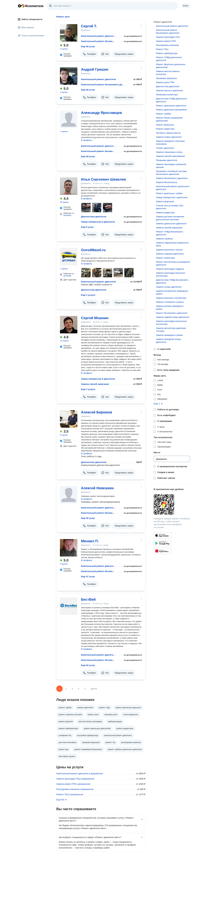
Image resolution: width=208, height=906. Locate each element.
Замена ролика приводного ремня (169, 307)
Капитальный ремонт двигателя (98, 36)
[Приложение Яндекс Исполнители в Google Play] (162, 543)
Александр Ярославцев (101, 113)
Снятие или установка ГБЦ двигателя (169, 207)
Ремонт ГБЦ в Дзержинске (69, 794)
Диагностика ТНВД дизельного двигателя (171, 100)
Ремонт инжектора (165, 258)
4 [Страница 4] (78, 688)
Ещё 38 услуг (88, 89)
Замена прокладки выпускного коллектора (171, 322)
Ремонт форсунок (165, 124)
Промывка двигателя (166, 160)
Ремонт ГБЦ (162, 49)
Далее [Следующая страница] (94, 688)
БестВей (88, 599)
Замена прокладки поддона (170, 269)
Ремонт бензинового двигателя (171, 313)
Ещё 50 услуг (88, 46)
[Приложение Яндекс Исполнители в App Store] (162, 535)
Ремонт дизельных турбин (169, 193)
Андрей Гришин (94, 69)
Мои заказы (26, 27)
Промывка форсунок (166, 78)
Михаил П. (90, 541)
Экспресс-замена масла (168, 133)
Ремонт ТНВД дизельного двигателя (169, 58)
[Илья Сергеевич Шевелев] (68, 186)
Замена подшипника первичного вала (172, 244)
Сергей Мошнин (95, 318)
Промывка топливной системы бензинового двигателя (171, 172)
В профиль (86, 140)
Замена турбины (164, 238)
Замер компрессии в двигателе (98, 222)
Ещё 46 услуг (88, 518)
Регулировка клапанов (167, 45)
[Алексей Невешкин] (68, 494)
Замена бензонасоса (166, 182)
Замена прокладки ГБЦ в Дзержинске (75, 778)
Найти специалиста (30, 19)
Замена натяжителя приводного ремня (172, 292)
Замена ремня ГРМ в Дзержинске (73, 784)
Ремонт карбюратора (166, 53)
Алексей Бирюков (96, 412)
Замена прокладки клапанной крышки (171, 165)
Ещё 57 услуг (88, 576)
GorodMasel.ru (93, 250)
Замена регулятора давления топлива (171, 329)
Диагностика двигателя (93, 216)
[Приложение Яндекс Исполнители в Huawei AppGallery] (162, 551)
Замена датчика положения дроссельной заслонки (170, 218)
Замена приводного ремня (169, 335)
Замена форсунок (165, 201)
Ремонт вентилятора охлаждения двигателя (173, 263)
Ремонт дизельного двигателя (171, 105)
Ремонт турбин (163, 113)
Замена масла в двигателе (169, 90)
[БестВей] (68, 606)
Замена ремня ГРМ (166, 41)
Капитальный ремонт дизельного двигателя (172, 187)
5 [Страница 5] (85, 688)
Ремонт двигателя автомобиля (171, 109)
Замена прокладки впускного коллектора (170, 274)
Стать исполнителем (31, 35)
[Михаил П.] (68, 547)
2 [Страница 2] (65, 688)
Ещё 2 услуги (88, 389)
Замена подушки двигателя (170, 253)
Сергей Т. (89, 26)
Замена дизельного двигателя (171, 223)
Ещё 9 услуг (87, 227)
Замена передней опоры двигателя (168, 340)
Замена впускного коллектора (171, 298)
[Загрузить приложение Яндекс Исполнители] (172, 504)
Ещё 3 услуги (88, 295)
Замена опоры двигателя (168, 287)
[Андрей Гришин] (68, 76)
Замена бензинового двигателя (171, 178)
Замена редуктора (165, 212)
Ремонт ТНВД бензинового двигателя (169, 233)
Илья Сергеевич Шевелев (103, 179)
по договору (68, 214)
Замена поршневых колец (169, 152)
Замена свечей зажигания (95, 384)
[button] (89, 54)
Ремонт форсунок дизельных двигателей (170, 65)
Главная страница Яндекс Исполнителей (30, 6)
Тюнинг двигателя (165, 148)
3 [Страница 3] (72, 688)
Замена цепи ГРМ (165, 82)
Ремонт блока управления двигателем (169, 119)
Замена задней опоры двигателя (172, 317)
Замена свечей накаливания (170, 156)
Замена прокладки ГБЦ (167, 37)
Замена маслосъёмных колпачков (167, 72)
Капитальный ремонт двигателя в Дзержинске (79, 773)
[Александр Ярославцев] (68, 119)
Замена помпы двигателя (169, 137)
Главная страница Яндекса (19, 6)
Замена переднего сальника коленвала (170, 142)
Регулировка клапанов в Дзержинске (75, 789)
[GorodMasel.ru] (68, 256)
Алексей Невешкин (97, 488)
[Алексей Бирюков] (68, 419)
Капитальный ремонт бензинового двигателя (98, 41)
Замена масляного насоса (169, 249)
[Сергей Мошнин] (68, 324)
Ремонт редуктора (165, 129)
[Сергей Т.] (68, 33)
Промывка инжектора (167, 94)
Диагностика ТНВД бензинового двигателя (172, 281)
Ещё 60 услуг (88, 665)
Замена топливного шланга (170, 302)
